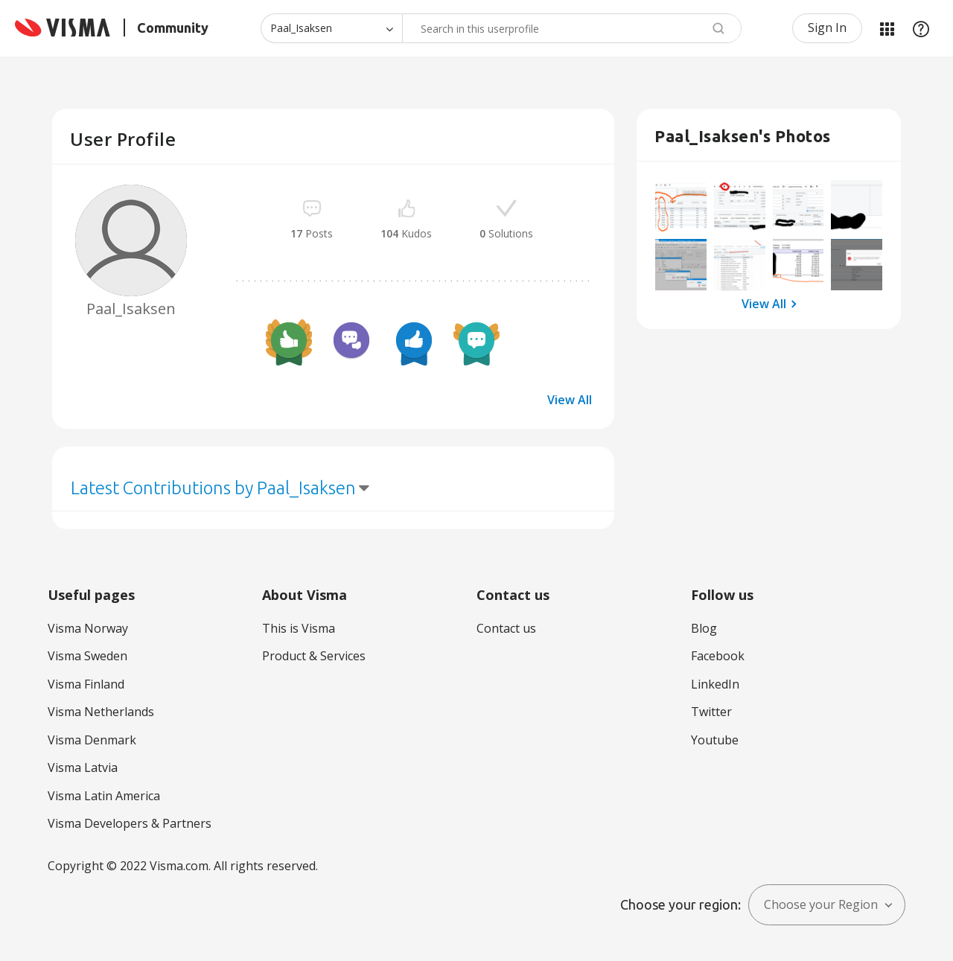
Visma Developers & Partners (129, 823)
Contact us (506, 628)
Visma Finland (86, 684)
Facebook (718, 656)
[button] (681, 206)
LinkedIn (715, 684)
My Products (887, 28)
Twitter (711, 711)
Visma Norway (88, 628)
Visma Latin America (104, 796)
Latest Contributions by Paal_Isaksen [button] (213, 488)
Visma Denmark (92, 740)
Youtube (715, 740)
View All (569, 400)
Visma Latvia (83, 767)
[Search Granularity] (331, 28)
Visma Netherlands (101, 711)
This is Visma (298, 628)
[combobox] (572, 28)
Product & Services (314, 656)
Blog (704, 628)
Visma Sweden (87, 656)
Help (921, 28)
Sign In (827, 27)
